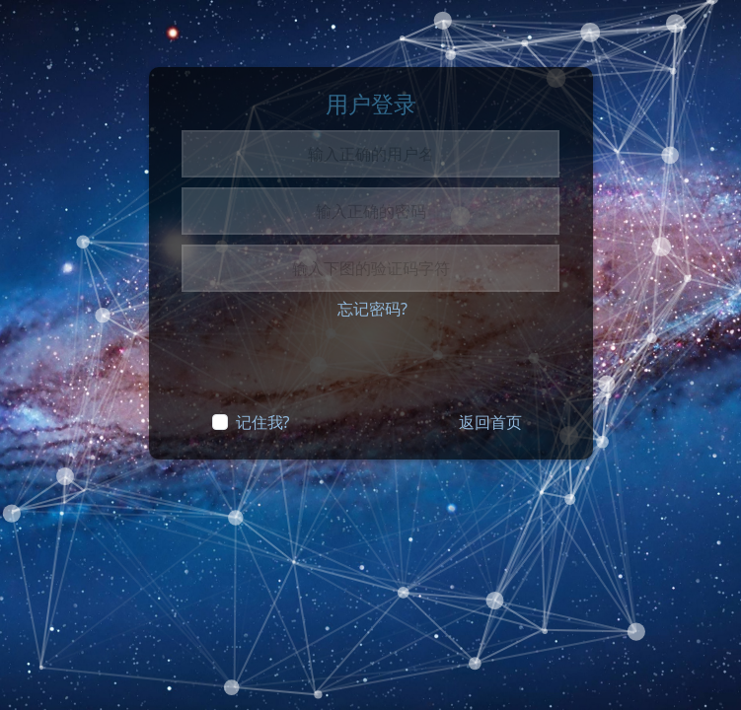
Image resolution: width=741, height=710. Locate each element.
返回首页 (490, 422)
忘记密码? (372, 309)
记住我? (263, 422)
